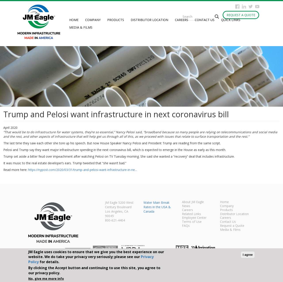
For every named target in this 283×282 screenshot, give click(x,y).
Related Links (191, 214)
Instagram (244, 6)
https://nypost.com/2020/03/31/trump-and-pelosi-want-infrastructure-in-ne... (82, 170)
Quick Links (230, 20)
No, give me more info (46, 278)
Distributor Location (149, 20)
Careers (181, 20)
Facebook (237, 6)
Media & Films (80, 27)
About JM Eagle (193, 202)
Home (73, 20)
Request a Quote (241, 15)
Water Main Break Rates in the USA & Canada (157, 206)
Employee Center (194, 218)
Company (93, 20)
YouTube (257, 6)
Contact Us (204, 20)
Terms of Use (192, 222)
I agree (248, 255)
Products (115, 20)
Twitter (251, 6)
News (186, 206)
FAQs (186, 226)
